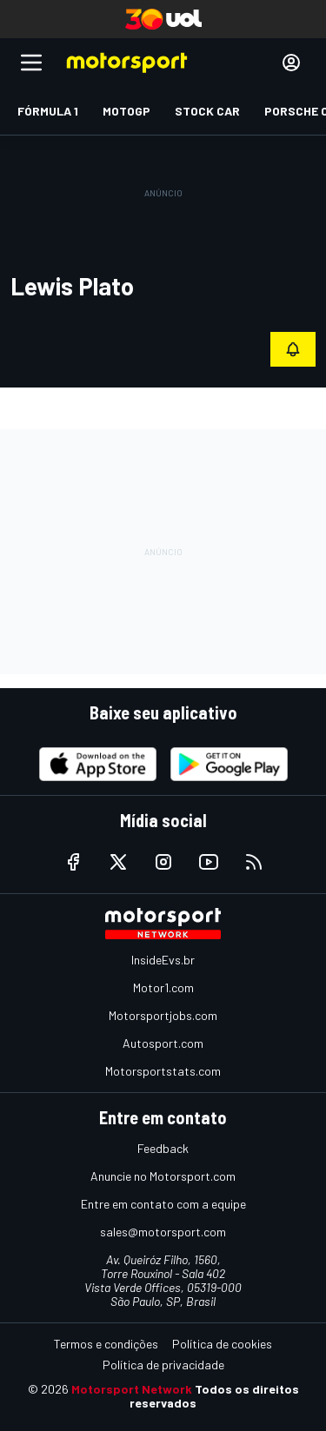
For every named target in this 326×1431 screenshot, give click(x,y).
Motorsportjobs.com (163, 1015)
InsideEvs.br (163, 959)
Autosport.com (163, 1043)
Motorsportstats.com (163, 1070)
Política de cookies (222, 1343)
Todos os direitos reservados (214, 1395)
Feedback (163, 1148)
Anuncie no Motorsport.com (163, 1176)
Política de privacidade (163, 1364)
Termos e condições (106, 1343)
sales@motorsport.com (163, 1231)
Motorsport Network (131, 1388)
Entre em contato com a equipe (163, 1203)
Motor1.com (163, 987)
